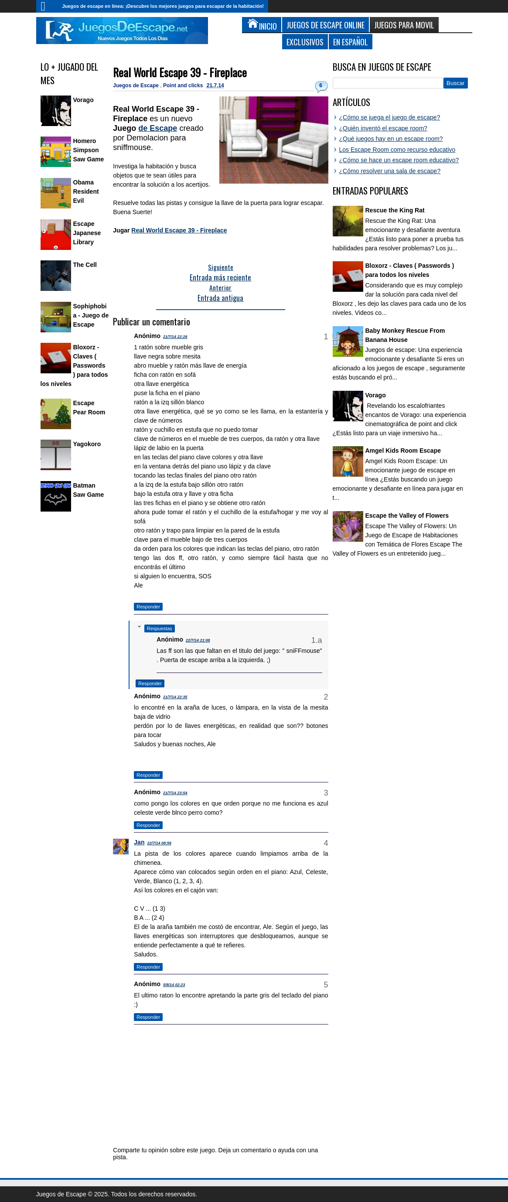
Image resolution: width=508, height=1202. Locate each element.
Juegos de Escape (136, 85)
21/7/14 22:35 (175, 697)
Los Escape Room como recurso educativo (397, 149)
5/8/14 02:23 (174, 985)
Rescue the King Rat (395, 210)
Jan (139, 842)
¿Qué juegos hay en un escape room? (391, 138)
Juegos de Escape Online (325, 25)
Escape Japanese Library (87, 233)
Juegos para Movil (404, 25)
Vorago (83, 99)
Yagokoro (87, 444)
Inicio (47, 6)
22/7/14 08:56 (159, 843)
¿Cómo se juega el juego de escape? (389, 117)
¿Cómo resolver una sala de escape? (390, 170)
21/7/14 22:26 (175, 337)
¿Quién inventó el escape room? (383, 128)
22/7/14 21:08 (198, 640)
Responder (148, 606)
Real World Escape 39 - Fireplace (180, 72)
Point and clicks (184, 85)
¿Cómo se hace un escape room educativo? (399, 160)
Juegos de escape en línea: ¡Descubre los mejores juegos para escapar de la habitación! (163, 6)
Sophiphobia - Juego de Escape (91, 315)
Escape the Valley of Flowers (407, 515)
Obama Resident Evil (86, 191)
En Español (350, 42)
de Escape (157, 128)
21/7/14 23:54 (175, 793)
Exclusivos (305, 42)
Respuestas (159, 628)
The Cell (85, 264)
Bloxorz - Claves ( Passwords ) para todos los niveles (74, 365)
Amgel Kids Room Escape (403, 450)
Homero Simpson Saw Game (88, 150)
